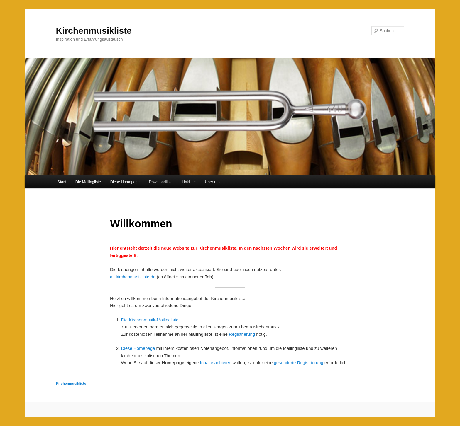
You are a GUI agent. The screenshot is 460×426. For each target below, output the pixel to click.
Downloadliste (161, 182)
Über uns (212, 182)
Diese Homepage (125, 182)
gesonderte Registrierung (298, 362)
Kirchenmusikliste (93, 30)
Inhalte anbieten (215, 362)
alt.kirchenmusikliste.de (132, 276)
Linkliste (189, 182)
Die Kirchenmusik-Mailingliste (150, 319)
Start (62, 182)
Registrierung (242, 334)
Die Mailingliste (88, 182)
